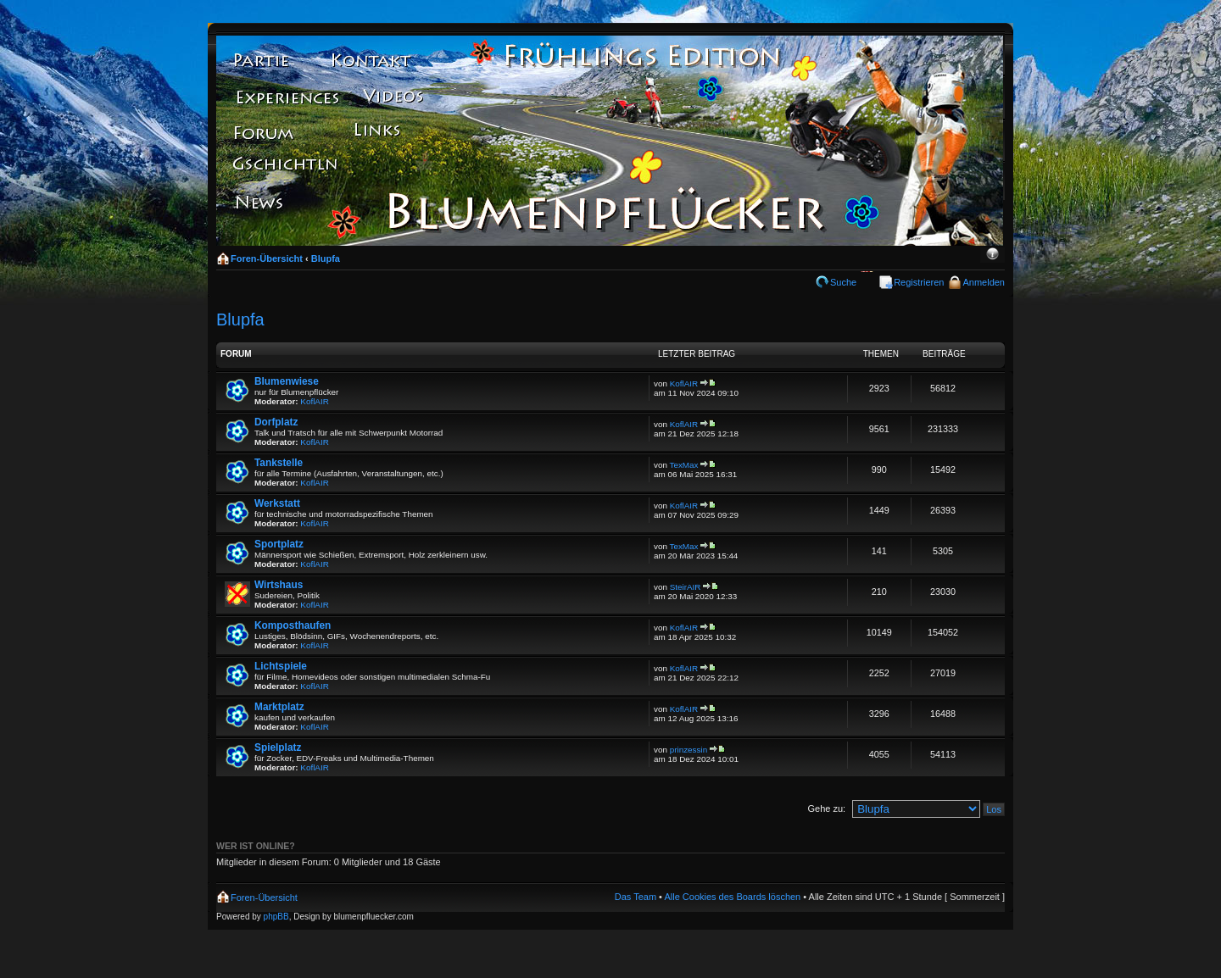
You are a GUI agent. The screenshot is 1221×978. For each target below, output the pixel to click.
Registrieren (919, 282)
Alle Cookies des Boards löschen (732, 897)
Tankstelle (278, 463)
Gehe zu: (826, 808)
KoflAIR (314, 401)
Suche (843, 282)
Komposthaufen (292, 625)
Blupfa (325, 258)
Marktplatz (279, 707)
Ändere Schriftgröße (992, 255)
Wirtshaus (278, 585)
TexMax (684, 465)
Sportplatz (279, 544)
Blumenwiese (286, 381)
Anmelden (983, 282)
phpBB (276, 916)
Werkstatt (277, 503)
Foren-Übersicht (267, 258)
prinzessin (688, 749)
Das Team (635, 897)
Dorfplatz (276, 422)
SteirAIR (685, 587)
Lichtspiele (280, 666)
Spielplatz (277, 747)
